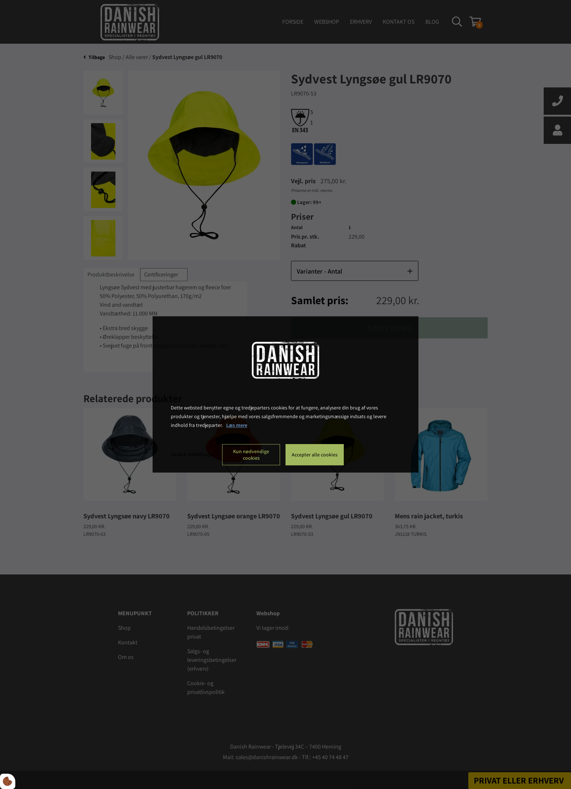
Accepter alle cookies (315, 455)
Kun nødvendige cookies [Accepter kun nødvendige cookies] (251, 455)
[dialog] (285, 394)
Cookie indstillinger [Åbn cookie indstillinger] (192, 454)
